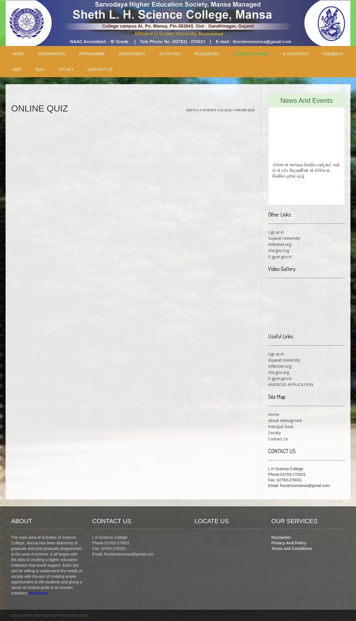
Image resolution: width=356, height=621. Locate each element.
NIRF (17, 69)
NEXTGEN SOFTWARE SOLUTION (61, 616)
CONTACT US (100, 69)
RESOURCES (206, 54)
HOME (18, 54)
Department (132, 54)
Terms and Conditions (291, 548)
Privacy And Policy (288, 543)
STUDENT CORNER (251, 54)
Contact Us (278, 439)
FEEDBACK (332, 54)
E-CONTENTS (295, 54)
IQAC (40, 69)
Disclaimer (281, 537)
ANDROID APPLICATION (290, 384)
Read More (38, 593)
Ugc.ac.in (276, 232)
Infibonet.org (279, 244)
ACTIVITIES (169, 54)
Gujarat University (284, 238)
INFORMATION (51, 54)
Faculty (274, 432)
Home (273, 414)
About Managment (285, 420)
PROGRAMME (92, 54)
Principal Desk (280, 426)
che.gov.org (278, 250)
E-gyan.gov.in (280, 256)
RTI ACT (66, 69)
